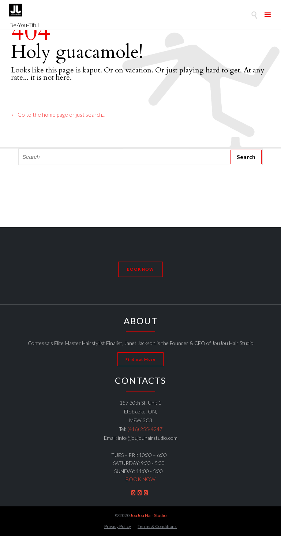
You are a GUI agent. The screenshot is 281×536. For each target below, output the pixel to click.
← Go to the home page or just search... (58, 114)
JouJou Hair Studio (148, 515)
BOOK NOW (140, 479)
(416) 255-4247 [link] (144, 429)
